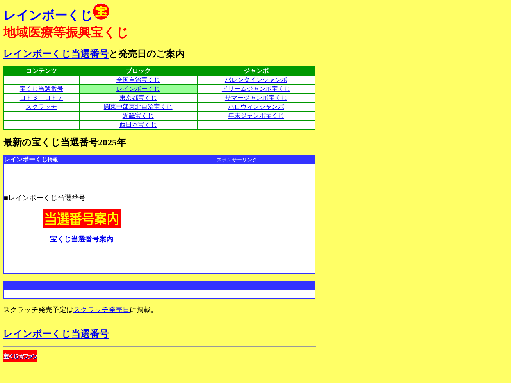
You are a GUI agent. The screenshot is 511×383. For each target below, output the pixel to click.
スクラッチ (41, 106)
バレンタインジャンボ (256, 79)
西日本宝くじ (138, 124)
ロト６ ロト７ (41, 97)
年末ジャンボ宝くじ (256, 115)
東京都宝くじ (138, 97)
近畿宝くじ (138, 115)
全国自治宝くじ (138, 79)
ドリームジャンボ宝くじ (256, 88)
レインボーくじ (138, 88)
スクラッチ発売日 (101, 310)
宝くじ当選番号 (41, 88)
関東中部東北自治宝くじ (138, 106)
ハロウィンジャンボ (256, 106)
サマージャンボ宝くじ (256, 97)
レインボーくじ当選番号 (56, 54)
